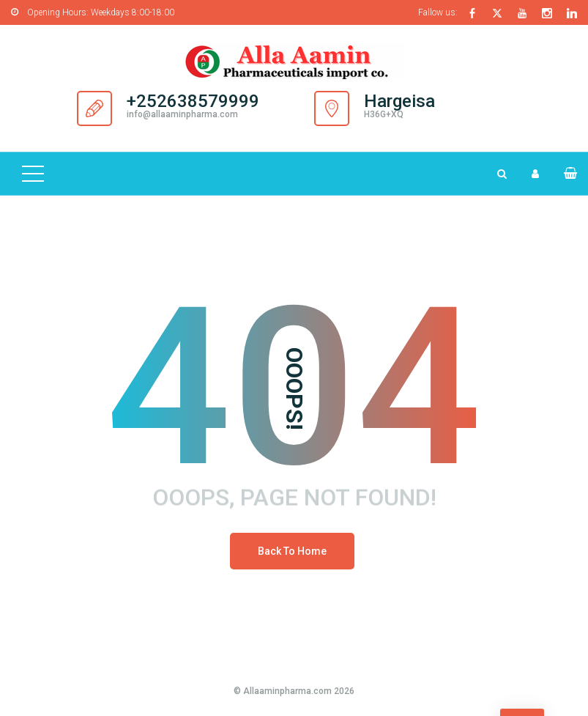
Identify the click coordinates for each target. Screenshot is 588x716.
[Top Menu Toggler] (33, 174)
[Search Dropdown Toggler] (502, 173)
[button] (564, 173)
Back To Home (292, 551)
